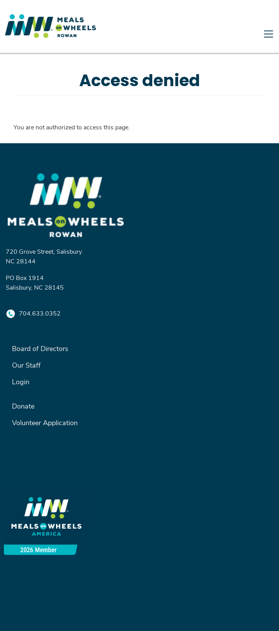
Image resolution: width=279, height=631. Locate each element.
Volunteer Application (45, 422)
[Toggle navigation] (139, 51)
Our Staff (26, 365)
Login (20, 381)
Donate (23, 405)
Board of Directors (40, 348)
